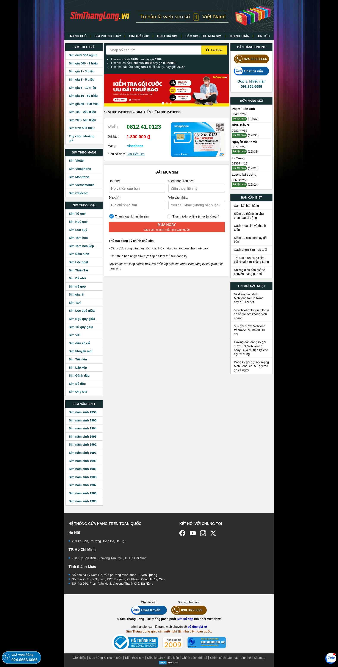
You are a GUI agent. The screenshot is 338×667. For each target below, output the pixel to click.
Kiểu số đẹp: (116, 154)
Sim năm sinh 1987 (83, 485)
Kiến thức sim (134, 657)
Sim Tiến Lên (136, 154)
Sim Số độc (77, 383)
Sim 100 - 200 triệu (82, 112)
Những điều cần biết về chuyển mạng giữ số (250, 272)
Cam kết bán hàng (246, 205)
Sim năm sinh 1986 (83, 493)
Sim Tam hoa (78, 238)
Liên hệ (246, 657)
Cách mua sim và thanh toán (250, 227)
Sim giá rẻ (76, 294)
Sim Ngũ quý (78, 221)
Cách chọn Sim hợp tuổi (250, 249)
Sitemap (259, 657)
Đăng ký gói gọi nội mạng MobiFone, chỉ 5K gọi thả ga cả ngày (251, 366)
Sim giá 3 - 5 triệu (81, 79)
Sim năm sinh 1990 (83, 461)
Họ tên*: (114, 181)
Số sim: (113, 126)
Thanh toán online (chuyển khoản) (193, 216)
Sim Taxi (75, 302)
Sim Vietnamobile (81, 185)
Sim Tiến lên (78, 359)
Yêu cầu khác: (178, 197)
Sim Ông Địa (78, 391)
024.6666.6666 (250, 59)
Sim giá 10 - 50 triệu (83, 95)
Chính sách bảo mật (224, 657)
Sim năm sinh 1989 (83, 469)
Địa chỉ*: (114, 197)
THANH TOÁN (239, 36)
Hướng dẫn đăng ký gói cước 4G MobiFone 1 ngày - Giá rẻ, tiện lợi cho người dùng (251, 348)
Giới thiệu (79, 657)
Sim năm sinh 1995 (83, 420)
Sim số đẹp (185, 619)
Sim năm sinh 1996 (83, 412)
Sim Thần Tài (78, 270)
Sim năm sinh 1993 (83, 436)
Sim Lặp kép (78, 367)
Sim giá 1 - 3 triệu (81, 71)
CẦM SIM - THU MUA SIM (203, 36)
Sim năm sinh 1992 (83, 444)
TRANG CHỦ (77, 36)
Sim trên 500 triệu (82, 128)
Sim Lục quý (78, 230)
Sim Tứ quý (77, 213)
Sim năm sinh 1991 (83, 452)
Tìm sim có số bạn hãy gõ (136, 59)
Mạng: (112, 145)
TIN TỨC (264, 36)
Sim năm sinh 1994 (83, 428)
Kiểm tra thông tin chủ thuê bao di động (249, 215)
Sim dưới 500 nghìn (83, 55)
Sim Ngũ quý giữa (82, 319)
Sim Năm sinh (79, 254)
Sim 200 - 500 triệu (82, 120)
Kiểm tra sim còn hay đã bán (250, 239)
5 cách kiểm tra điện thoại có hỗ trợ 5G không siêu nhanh (251, 314)
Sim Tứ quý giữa (81, 327)
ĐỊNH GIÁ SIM (167, 36)
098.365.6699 (186, 610)
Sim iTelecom (78, 193)
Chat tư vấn (248, 71)
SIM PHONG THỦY (108, 36)
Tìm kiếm (214, 50)
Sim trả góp (77, 286)
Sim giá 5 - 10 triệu (82, 87)
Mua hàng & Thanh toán (105, 657)
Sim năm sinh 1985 (83, 501)
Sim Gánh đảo (79, 375)
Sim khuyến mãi (80, 351)
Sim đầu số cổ (79, 343)
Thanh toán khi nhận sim (129, 216)
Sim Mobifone (79, 177)
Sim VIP (74, 335)
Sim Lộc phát (78, 262)
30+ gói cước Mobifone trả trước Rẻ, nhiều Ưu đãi (249, 330)
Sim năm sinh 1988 (83, 477)
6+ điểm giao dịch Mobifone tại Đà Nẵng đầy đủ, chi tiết (248, 298)
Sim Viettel (76, 160)
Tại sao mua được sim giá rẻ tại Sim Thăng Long (251, 259)
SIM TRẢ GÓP (139, 36)
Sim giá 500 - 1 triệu (83, 63)
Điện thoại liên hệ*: (181, 181)
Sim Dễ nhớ (77, 278)
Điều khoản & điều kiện (163, 657)
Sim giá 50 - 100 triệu (84, 104)
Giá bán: (113, 136)
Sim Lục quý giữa (82, 310)
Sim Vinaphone (80, 169)
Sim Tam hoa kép (81, 246)
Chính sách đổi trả (194, 657)
